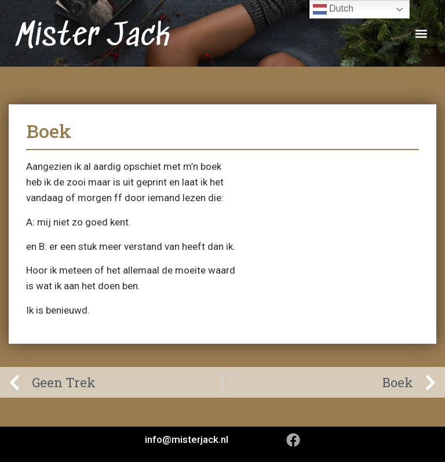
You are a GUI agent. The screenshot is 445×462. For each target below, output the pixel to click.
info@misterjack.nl (186, 439)
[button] (421, 33)
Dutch (333, 9)
